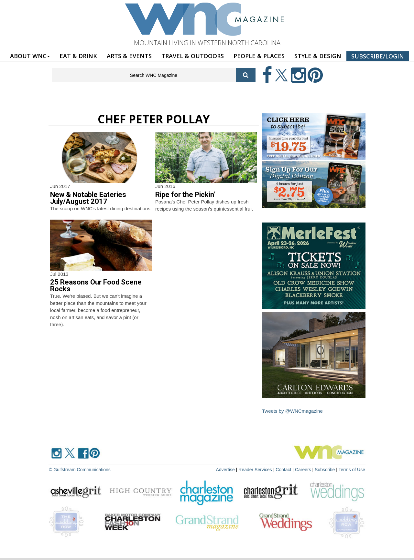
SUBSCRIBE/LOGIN (377, 56)
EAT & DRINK (78, 56)
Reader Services (255, 469)
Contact (283, 469)
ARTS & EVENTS (129, 56)
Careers (303, 469)
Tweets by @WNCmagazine (292, 411)
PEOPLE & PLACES (259, 56)
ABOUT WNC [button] (30, 56)
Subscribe (325, 469)
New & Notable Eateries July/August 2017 (88, 198)
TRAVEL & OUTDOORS (192, 56)
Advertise (225, 469)
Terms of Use (352, 469)
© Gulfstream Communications (80, 469)
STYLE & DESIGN (317, 56)
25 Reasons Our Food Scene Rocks (96, 285)
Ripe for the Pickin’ (185, 195)
